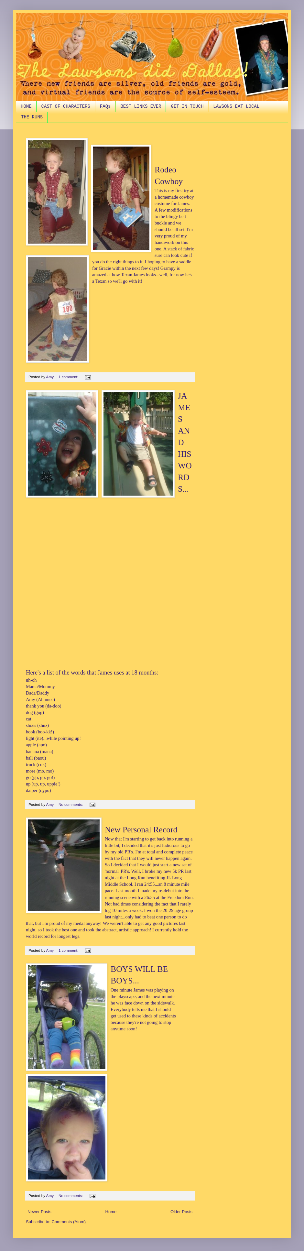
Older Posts (181, 1211)
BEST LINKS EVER (140, 106)
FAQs (105, 106)
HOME (26, 106)
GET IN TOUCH (187, 106)
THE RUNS (32, 117)
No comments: (71, 804)
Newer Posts (39, 1211)
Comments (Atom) (69, 1221)
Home (111, 1211)
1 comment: (69, 377)
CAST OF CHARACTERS (65, 106)
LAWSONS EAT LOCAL (236, 106)
